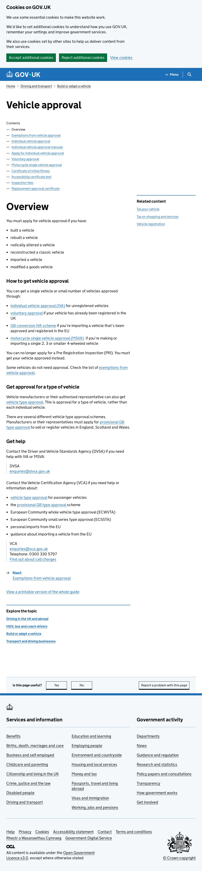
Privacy (25, 831)
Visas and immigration (90, 798)
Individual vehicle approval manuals (37, 147)
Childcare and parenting (27, 764)
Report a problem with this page (164, 685)
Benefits (13, 736)
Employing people (87, 745)
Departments (148, 736)
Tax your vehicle (148, 209)
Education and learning (91, 736)
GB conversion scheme (33, 325)
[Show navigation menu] (172, 74)
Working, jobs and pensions (95, 807)
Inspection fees (22, 183)
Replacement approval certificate (36, 189)
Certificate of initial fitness (31, 171)
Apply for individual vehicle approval (38, 153)
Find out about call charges (33, 559)
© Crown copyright (179, 857)
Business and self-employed (30, 755)
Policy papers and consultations (164, 773)
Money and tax (84, 773)
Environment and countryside (97, 755)
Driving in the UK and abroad (27, 619)
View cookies (121, 58)
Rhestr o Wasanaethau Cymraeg (33, 838)
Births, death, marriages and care (35, 745)
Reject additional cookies (83, 57)
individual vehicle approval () (37, 305)
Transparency (148, 783)
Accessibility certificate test (31, 177)
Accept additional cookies (31, 57)
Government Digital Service (88, 838)
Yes (60, 685)
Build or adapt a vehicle (74, 86)
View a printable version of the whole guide (42, 591)
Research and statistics (157, 764)
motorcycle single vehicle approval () (47, 338)
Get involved (147, 802)
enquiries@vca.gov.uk (29, 548)
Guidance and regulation (158, 755)
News (142, 745)
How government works (157, 792)
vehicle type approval (24, 402)
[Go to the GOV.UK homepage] (23, 74)
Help (10, 831)
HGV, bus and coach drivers (26, 626)
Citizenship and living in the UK (32, 773)
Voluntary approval (25, 159)
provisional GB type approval (41, 504)
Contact (105, 831)
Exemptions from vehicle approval (36, 135)
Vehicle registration (151, 224)
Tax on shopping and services (157, 217)
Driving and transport (36, 86)
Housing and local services (94, 764)
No (86, 685)
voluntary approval (26, 313)
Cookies (42, 831)
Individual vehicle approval (31, 141)
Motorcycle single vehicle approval (37, 165)
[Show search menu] (189, 74)
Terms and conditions (134, 831)
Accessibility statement (73, 831)
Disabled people (20, 792)
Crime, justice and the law (28, 783)
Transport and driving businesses (31, 641)
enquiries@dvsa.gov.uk (30, 471)
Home (10, 86)
